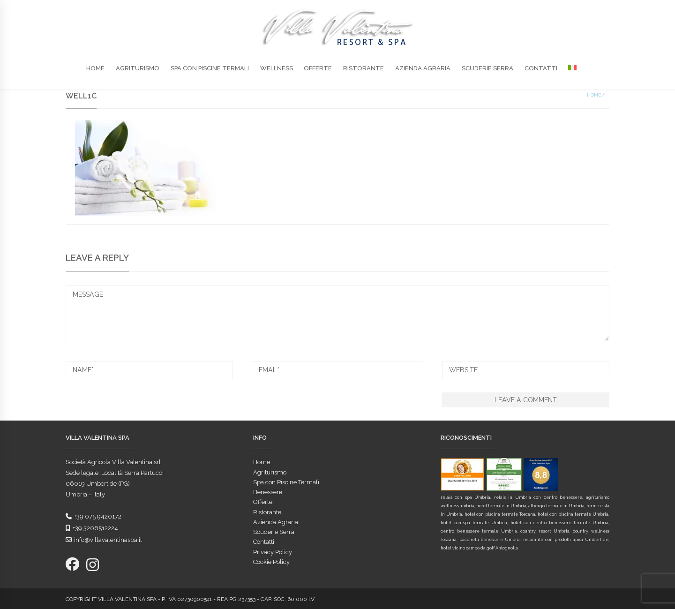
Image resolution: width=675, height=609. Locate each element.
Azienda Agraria (422, 68)
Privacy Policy (272, 552)
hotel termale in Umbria (501, 506)
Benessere (267, 492)
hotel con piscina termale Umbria (573, 514)
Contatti (541, 68)
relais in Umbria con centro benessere (538, 497)
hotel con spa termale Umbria (474, 522)
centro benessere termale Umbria (479, 531)
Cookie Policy (271, 561)
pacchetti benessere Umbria (490, 539)
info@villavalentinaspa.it (104, 539)
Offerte (318, 68)
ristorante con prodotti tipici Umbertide (565, 539)
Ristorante (363, 68)
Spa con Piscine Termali (210, 68)
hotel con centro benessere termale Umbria (559, 522)
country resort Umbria (544, 531)
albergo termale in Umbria (556, 506)
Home (95, 68)
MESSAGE (337, 313)
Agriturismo (137, 68)
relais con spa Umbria (466, 497)
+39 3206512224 (92, 528)
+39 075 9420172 (93, 516)
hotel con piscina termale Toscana (500, 514)
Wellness (276, 68)
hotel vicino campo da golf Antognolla (479, 548)
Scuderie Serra (487, 68)
